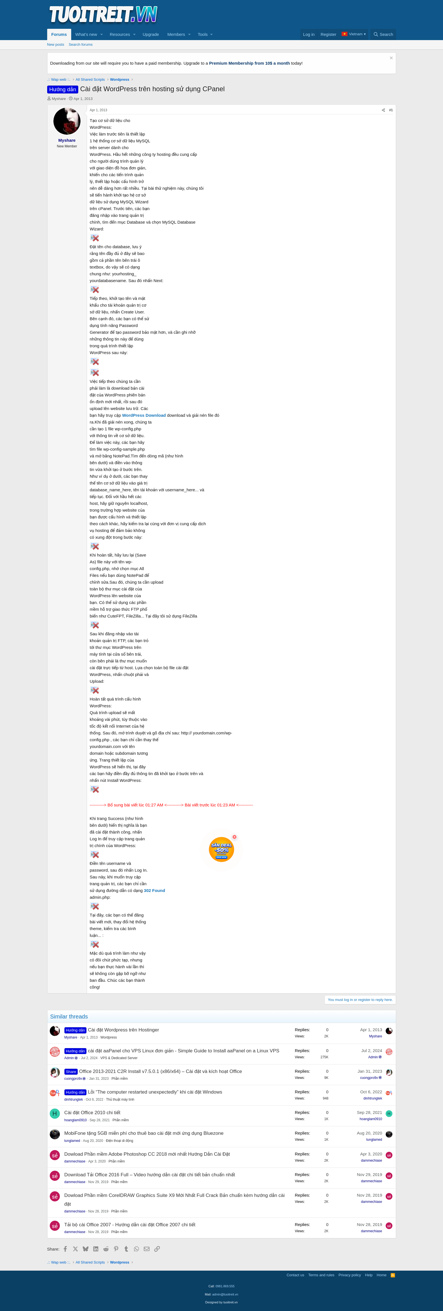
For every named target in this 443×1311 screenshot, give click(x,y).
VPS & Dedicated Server (118, 1058)
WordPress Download (144, 415)
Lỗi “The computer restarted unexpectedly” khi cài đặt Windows (155, 1092)
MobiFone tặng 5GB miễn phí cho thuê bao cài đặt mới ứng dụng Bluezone (144, 1133)
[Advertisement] (293, 14)
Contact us (295, 1275)
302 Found (154, 890)
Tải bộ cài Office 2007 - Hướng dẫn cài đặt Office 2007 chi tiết (130, 1224)
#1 (391, 110)
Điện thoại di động (119, 1141)
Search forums (81, 44)
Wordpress (109, 1037)
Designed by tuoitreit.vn (221, 1302)
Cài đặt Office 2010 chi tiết (92, 1112)
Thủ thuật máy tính (120, 1099)
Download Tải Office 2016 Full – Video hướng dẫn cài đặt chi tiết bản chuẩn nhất (149, 1174)
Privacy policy (349, 1275)
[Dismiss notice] (390, 59)
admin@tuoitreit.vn (225, 1294)
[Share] (383, 110)
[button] (101, 34)
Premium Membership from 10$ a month (249, 63)
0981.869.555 (225, 1286)
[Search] (383, 34)
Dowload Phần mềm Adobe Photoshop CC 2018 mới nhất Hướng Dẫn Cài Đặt (147, 1154)
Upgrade (151, 34)
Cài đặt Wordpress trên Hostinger (123, 1030)
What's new (86, 34)
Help (369, 1275)
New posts (55, 44)
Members (176, 34)
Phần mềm (120, 1079)
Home (381, 1275)
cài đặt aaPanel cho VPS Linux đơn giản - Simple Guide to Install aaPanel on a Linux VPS (183, 1050)
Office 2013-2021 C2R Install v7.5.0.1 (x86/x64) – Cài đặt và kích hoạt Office (160, 1071)
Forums (59, 34)
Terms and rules (321, 1275)
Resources (120, 34)
